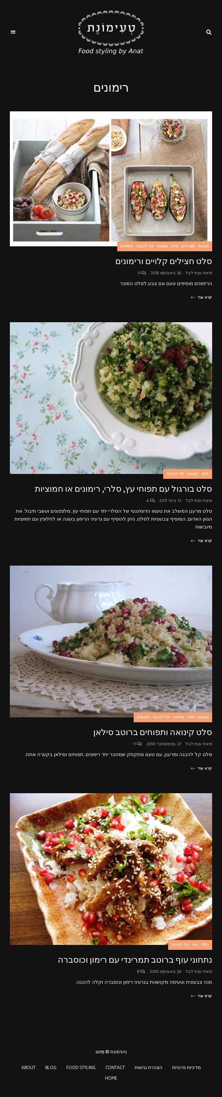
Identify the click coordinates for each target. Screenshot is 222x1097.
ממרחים (188, 246)
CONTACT (115, 1068)
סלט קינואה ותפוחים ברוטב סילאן (152, 732)
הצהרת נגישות (148, 1068)
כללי (205, 945)
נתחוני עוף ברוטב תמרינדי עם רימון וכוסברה (135, 960)
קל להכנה (145, 246)
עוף (195, 945)
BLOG (50, 1068)
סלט (174, 246)
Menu (13, 32)
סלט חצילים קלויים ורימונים (163, 261)
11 (137, 744)
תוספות (127, 246)
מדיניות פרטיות (186, 1068)
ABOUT (28, 1068)
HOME (111, 1078)
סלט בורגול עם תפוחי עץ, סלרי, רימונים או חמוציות (123, 489)
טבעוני (203, 246)
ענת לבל (194, 273)
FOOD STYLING (81, 1068)
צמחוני (162, 246)
